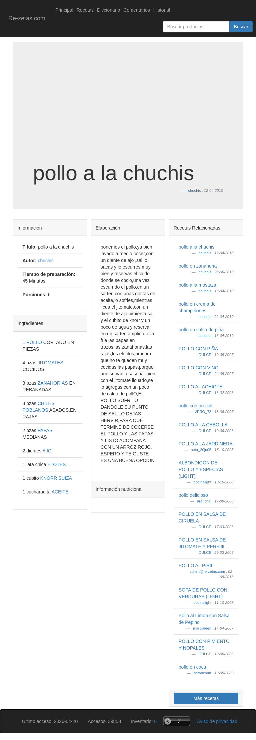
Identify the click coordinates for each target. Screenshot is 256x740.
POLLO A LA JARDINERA (206, 443)
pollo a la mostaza (197, 285)
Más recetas (206, 698)
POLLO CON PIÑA (198, 348)
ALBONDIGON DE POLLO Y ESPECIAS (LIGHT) (201, 469)
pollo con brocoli (195, 405)
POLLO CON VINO (199, 367)
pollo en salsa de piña (201, 329)
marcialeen (202, 628)
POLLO (34, 342)
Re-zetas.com (26, 18)
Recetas (85, 10)
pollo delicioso (193, 495)
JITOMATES (50, 362)
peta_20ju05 (201, 450)
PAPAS (45, 430)
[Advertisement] (128, 108)
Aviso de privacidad (217, 721)
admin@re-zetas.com (207, 572)
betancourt (203, 673)
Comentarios (136, 10)
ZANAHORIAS (53, 383)
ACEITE (60, 491)
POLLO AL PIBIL (196, 565)
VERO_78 (203, 412)
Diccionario (108, 10)
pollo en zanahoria (198, 266)
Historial (161, 10)
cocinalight (203, 482)
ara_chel (204, 501)
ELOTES (56, 464)
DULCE (205, 355)
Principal (64, 10)
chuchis (205, 253)
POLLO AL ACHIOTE (201, 386)
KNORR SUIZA (56, 478)
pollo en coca (192, 667)
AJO (46, 450)
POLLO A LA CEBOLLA (203, 424)
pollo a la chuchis (196, 247)
